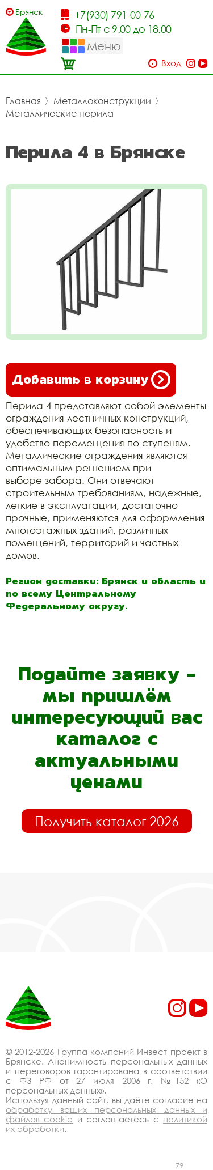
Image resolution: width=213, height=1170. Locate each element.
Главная (23, 101)
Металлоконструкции (102, 101)
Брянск (29, 11)
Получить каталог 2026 (107, 821)
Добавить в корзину (90, 379)
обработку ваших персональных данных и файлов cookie (106, 1114)
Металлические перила (60, 113)
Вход (171, 63)
